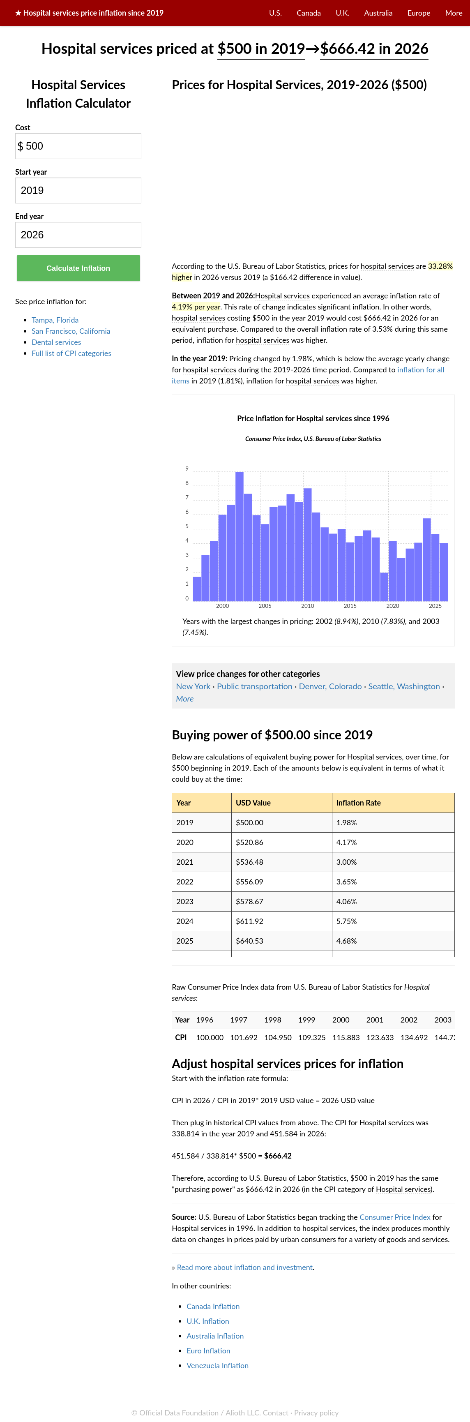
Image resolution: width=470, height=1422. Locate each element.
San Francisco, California (71, 330)
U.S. (275, 12)
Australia (378, 12)
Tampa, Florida (55, 319)
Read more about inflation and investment (245, 1267)
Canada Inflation (213, 1306)
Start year (31, 171)
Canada (309, 12)
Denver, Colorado (330, 686)
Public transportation (255, 686)
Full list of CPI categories (71, 353)
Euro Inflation (208, 1350)
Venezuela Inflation (218, 1365)
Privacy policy (316, 1412)
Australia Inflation (215, 1335)
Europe (419, 12)
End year (29, 216)
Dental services (56, 341)
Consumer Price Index (394, 1216)
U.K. (342, 12)
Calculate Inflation (78, 268)
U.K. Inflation (208, 1320)
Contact (275, 1412)
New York (193, 686)
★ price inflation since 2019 (89, 12)
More (454, 12)
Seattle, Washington (404, 686)
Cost (22, 127)
